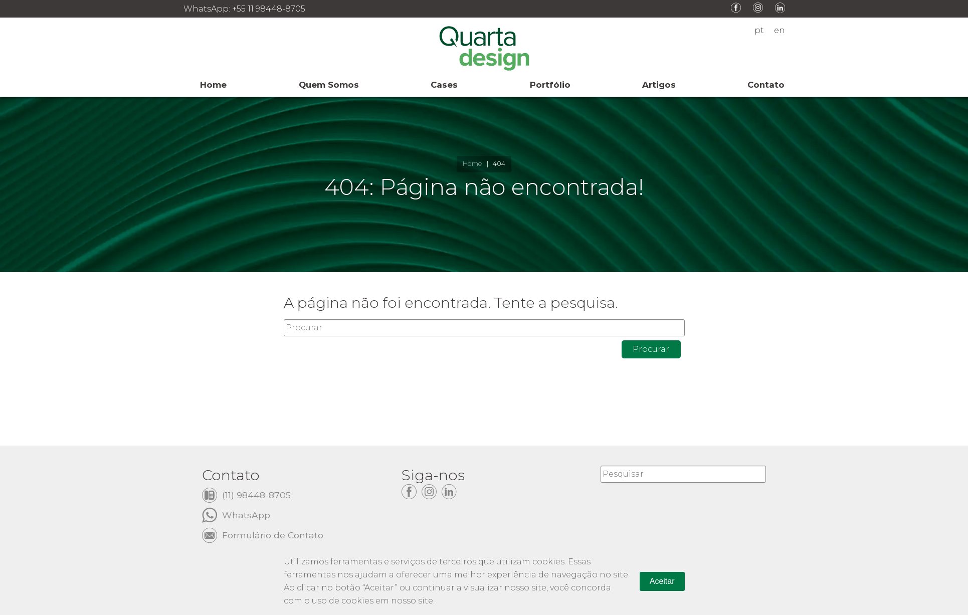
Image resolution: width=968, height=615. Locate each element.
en (779, 31)
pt (759, 31)
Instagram (758, 8)
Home (472, 163)
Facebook (736, 8)
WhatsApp (246, 514)
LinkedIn (780, 8)
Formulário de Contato (272, 534)
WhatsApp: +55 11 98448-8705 (244, 9)
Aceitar (662, 581)
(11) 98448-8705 (256, 494)
